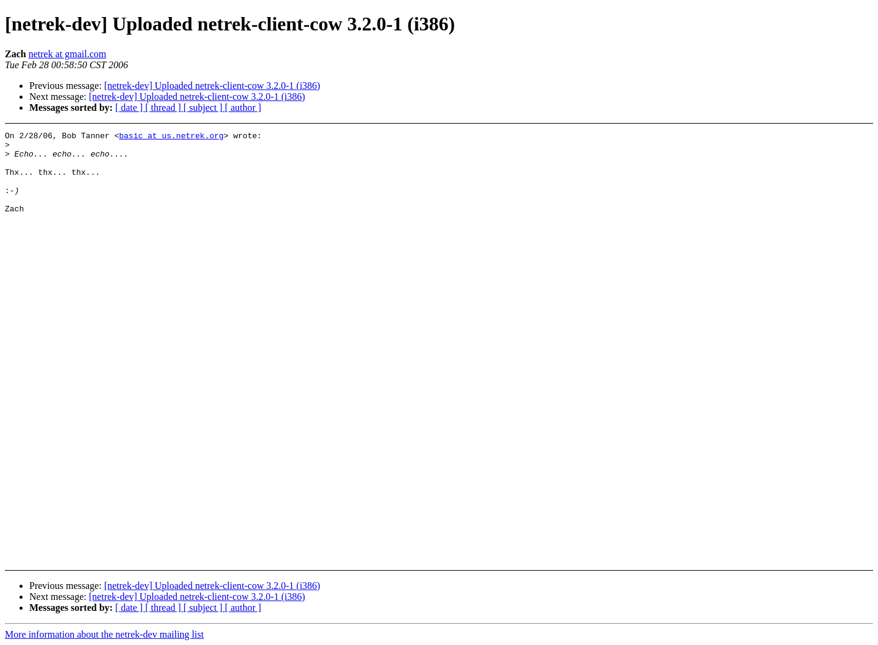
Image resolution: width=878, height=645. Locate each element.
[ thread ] (164, 107)
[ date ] (130, 107)
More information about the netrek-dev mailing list (104, 634)
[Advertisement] (781, 162)
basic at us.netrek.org (171, 137)
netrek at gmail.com (68, 54)
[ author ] (243, 107)
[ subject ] (204, 107)
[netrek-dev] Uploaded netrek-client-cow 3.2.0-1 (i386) (212, 85)
